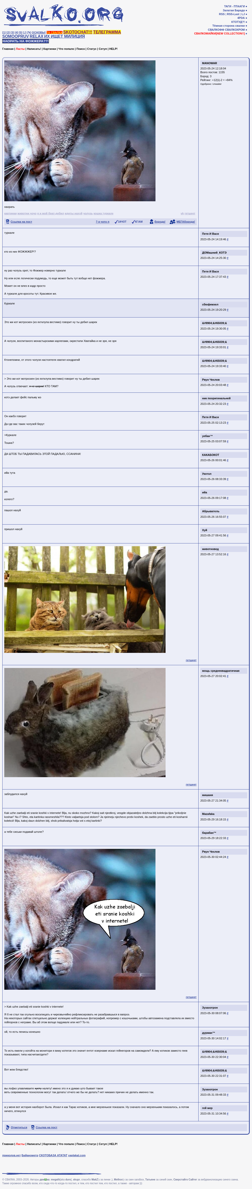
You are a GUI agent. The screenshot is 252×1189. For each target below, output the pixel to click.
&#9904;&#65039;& (214, 323)
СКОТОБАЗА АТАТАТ (53, 1155)
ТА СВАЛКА (54, 32)
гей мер (207, 1107)
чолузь (88, 213)
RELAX (36, 36)
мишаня (207, 795)
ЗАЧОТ (122, 221)
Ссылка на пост (21, 221)
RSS (222, 14)
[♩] (24, 32)
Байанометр (29, 1155)
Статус (92, 48)
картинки (10, 213)
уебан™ (207, 436)
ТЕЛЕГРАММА (107, 32)
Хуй (204, 530)
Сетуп (103, 48)
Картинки (49, 48)
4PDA (241, 17)
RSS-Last (233, 14)
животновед (210, 548)
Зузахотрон (210, 1007)
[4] (16, 32)
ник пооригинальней (216, 398)
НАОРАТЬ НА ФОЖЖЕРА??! (26, 41)
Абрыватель (210, 511)
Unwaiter (217, 84)
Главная (8, 48)
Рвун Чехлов (211, 379)
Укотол (206, 473)
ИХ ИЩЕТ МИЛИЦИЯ (64, 36)
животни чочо (26, 213)
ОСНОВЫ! (39, 32)
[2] (8, 32)
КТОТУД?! (238, 21)
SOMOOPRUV (15, 36)
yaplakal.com (76, 1155)
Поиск (80, 48)
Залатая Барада (234, 10)
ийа (204, 492)
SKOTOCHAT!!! (77, 32)
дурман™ (208, 1032)
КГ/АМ (139, 221)
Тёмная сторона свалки (228, 25)
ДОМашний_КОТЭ (214, 252)
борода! (160, 221)
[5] (20, 32)
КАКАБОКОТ (210, 454)
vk (182, 213)
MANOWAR (209, 63)
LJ (243, 14)
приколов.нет (11, 1155)
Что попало (66, 48)
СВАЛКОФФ (216, 29)
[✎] (29, 32)
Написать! (34, 48)
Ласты (20, 48)
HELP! (113, 48)
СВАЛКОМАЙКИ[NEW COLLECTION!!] (219, 33)
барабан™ (209, 832)
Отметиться (19, 1127)
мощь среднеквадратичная (220, 670)
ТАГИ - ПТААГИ (234, 6)
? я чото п (102, 221)
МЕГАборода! (186, 221)
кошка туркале (103, 213)
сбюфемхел (210, 304)
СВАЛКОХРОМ (235, 29)
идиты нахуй (73, 213)
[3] (12, 32)
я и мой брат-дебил (50, 213)
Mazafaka (208, 813)
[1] (4, 32)
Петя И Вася (210, 233)
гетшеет (189, 213)
